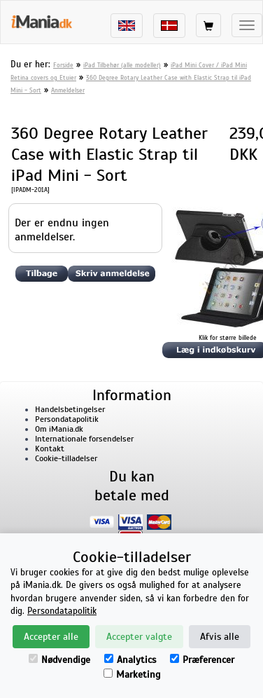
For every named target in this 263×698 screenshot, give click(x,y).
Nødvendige (59, 660)
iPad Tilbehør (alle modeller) (122, 65)
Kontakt (49, 448)
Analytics (130, 660)
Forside (63, 65)
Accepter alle (51, 637)
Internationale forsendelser (84, 439)
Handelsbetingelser (70, 409)
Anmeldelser (68, 90)
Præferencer (202, 660)
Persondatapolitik (67, 419)
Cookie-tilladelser (66, 458)
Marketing (132, 674)
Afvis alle (219, 637)
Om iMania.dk (59, 429)
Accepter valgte (139, 637)
